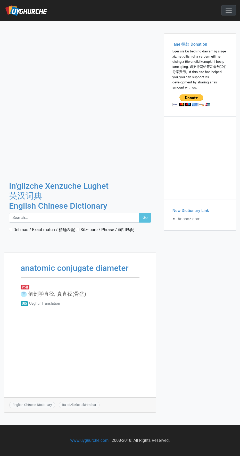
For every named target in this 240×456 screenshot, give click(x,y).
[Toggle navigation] (228, 10)
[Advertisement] (80, 59)
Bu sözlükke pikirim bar (79, 405)
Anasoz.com (189, 218)
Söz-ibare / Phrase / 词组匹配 (105, 229)
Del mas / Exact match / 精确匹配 (42, 229)
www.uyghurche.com (89, 440)
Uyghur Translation (44, 303)
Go (145, 217)
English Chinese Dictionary (32, 405)
